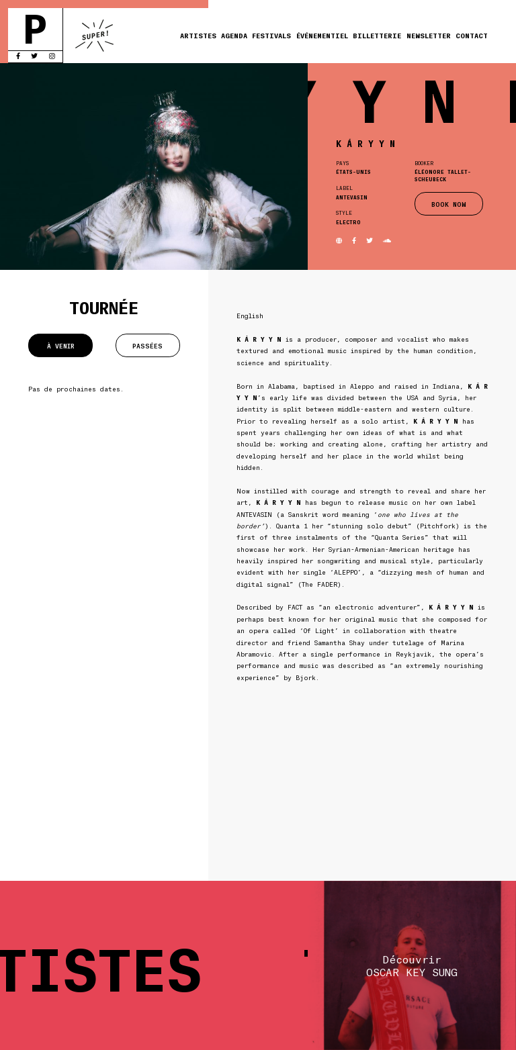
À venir (61, 345)
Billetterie (377, 35)
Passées (147, 345)
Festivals (271, 35)
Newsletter (428, 35)
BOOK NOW (448, 203)
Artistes (198, 35)
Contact (472, 35)
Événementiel (322, 35)
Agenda (234, 35)
